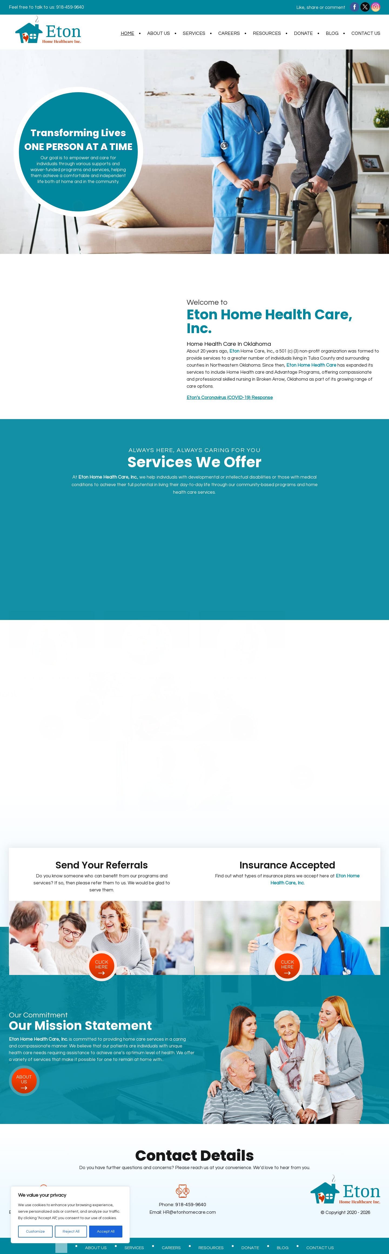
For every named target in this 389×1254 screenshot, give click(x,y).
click (51, 714)
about (24, 1079)
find (78, 205)
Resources (267, 33)
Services (194, 33)
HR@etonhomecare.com (190, 1212)
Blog (332, 33)
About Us (158, 33)
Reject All (71, 1231)
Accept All (106, 1231)
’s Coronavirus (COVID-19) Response (230, 397)
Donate (303, 33)
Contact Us (365, 33)
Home (127, 33)
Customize (35, 1231)
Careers (229, 33)
